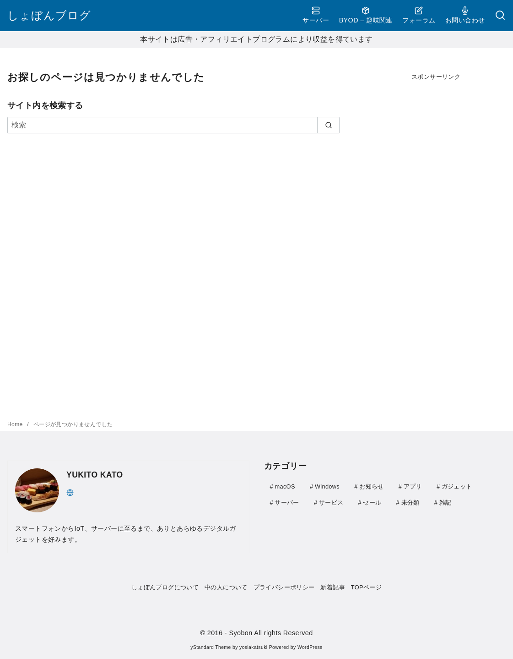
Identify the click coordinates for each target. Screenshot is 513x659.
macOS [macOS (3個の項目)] (285, 486)
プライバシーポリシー (284, 587)
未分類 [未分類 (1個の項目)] (410, 502)
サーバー (315, 14)
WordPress (310, 647)
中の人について (226, 587)
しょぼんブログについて (165, 587)
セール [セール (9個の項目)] (372, 502)
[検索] (500, 15)
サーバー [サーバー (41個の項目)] (287, 502)
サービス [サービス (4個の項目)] (331, 502)
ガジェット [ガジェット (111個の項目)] (457, 486)
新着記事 (332, 587)
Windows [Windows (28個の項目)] (327, 486)
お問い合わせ (465, 14)
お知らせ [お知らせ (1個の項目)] (371, 486)
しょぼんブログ (49, 15)
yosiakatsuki (253, 647)
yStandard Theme (210, 647)
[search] (328, 125)
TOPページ (366, 587)
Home (15, 424)
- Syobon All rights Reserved (269, 633)
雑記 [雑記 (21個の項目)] (445, 502)
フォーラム (418, 14)
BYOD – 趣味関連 (366, 14)
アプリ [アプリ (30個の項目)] (413, 486)
